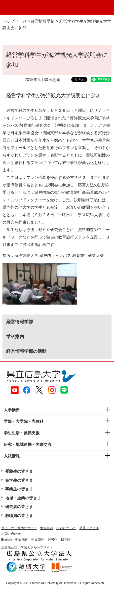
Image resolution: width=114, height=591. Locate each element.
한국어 (52, 539)
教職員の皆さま (19, 515)
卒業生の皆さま (19, 489)
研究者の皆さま (19, 507)
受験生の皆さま (19, 471)
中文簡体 (21, 539)
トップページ (14, 21)
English (6, 539)
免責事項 (46, 528)
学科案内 (15, 336)
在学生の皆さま (19, 480)
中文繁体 (37, 539)
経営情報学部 (43, 21)
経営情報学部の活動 (26, 351)
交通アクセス (89, 528)
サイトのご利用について (19, 528)
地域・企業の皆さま (23, 498)
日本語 (66, 539)
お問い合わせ (11, 534)
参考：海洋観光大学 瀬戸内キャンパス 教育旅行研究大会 (53, 255)
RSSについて (66, 528)
